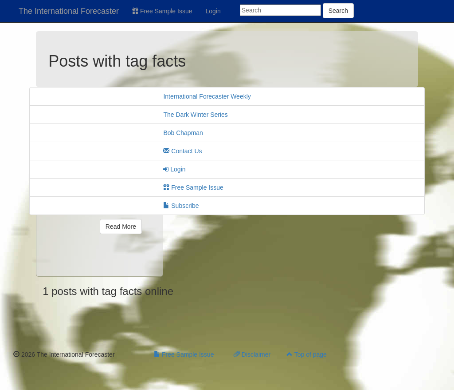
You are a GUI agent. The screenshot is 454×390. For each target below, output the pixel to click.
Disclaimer (252, 354)
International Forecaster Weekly (206, 96)
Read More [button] (121, 226)
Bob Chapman (183, 132)
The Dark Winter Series (195, 114)
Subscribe (181, 205)
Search (338, 10)
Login (213, 11)
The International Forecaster (69, 11)
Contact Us (182, 151)
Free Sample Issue (162, 11)
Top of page (306, 354)
